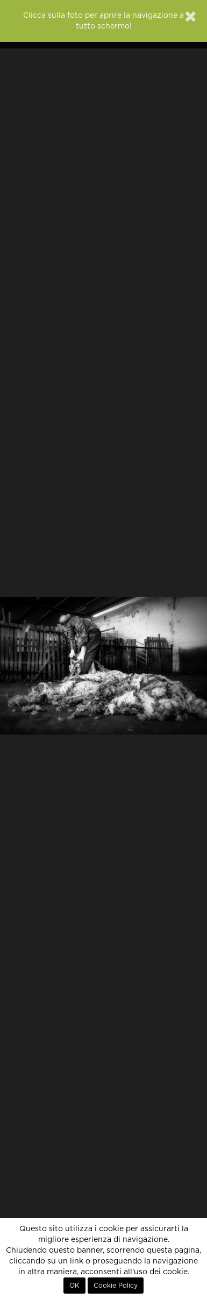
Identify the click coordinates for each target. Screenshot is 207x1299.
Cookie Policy (116, 1285)
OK (74, 1285)
